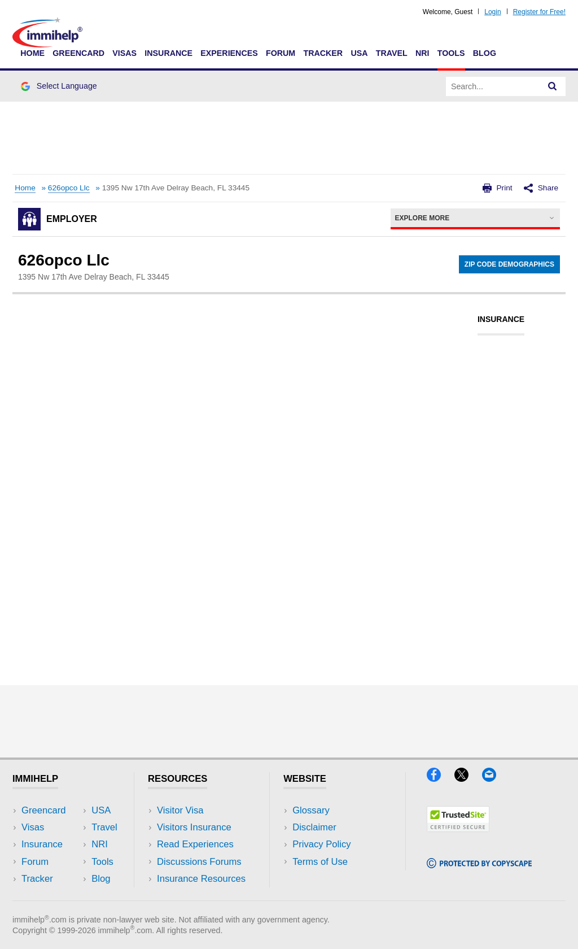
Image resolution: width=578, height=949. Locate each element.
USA (359, 53)
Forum (280, 53)
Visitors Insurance (194, 827)
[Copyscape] (479, 864)
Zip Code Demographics (509, 264)
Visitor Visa (180, 810)
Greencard (78, 53)
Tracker (323, 53)
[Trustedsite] (458, 828)
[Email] (494, 778)
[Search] (552, 86)
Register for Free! (539, 12)
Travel (392, 53)
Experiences (228, 53)
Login (492, 12)
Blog (484, 53)
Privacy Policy (321, 844)
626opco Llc (69, 188)
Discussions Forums (199, 861)
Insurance (168, 53)
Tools (451, 53)
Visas (124, 53)
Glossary (311, 810)
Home (32, 53)
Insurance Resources (201, 878)
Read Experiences (195, 844)
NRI (422, 53)
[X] (468, 778)
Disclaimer (314, 827)
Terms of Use (320, 861)
